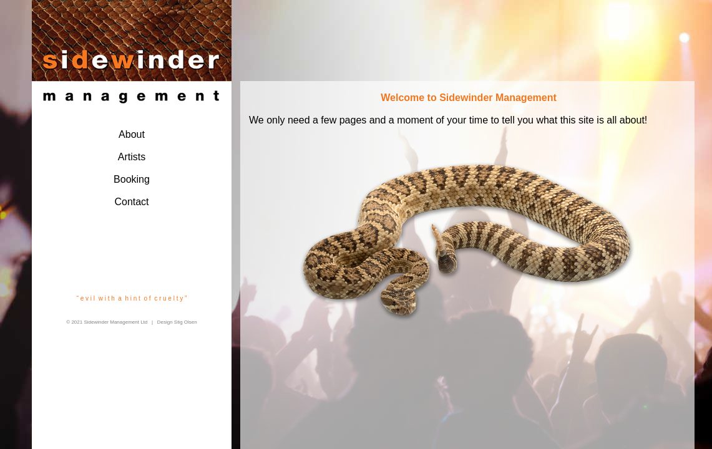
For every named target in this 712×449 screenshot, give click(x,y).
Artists (131, 157)
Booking (132, 179)
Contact (131, 201)
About (132, 134)
